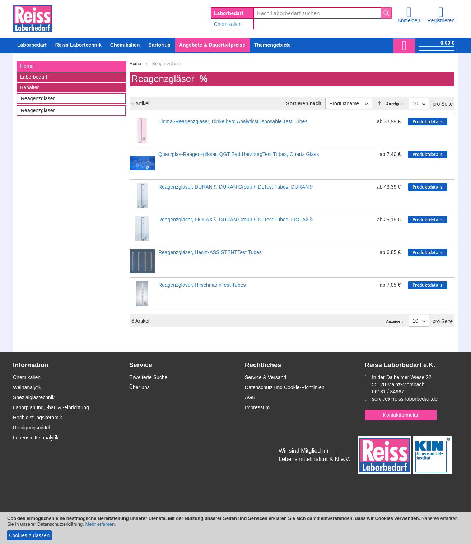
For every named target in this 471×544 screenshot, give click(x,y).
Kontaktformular (401, 415)
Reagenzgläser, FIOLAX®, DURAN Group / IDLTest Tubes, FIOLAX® (235, 219)
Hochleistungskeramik (37, 417)
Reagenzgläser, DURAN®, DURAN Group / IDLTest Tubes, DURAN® (235, 187)
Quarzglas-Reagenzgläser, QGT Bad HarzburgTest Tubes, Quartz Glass (238, 154)
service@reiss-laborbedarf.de (405, 399)
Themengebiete (272, 45)
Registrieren (441, 20)
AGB (250, 397)
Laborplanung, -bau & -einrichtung (51, 407)
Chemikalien (228, 24)
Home (136, 63)
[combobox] (322, 13)
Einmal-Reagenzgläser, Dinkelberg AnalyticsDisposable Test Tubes (232, 121)
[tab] (71, 66)
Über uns (139, 387)
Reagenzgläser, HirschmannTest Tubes (202, 285)
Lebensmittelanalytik (36, 438)
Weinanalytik (27, 387)
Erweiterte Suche (148, 377)
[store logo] (32, 17)
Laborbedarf (33, 77)
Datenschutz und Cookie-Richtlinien (285, 387)
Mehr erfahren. (100, 524)
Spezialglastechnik (34, 397)
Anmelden (408, 20)
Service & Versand (265, 377)
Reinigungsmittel (31, 427)
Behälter (29, 87)
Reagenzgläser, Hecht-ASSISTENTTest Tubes (210, 252)
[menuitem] (125, 45)
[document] (235, 528)
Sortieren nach (303, 103)
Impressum (257, 407)
